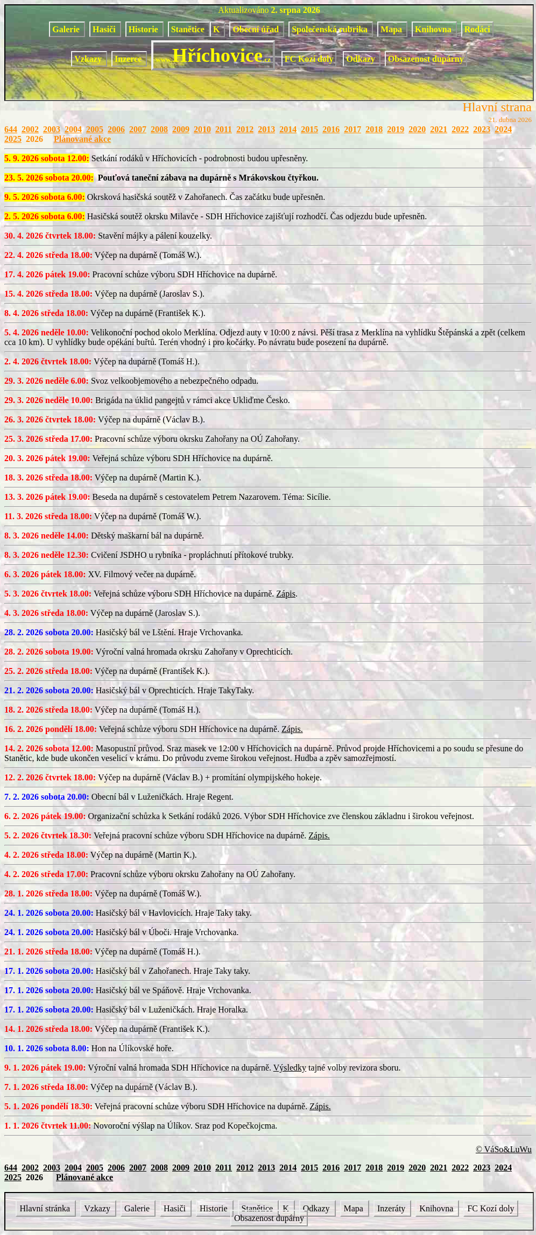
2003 (51, 129)
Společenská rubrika (331, 29)
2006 (116, 129)
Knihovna (434, 29)
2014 (288, 129)
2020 (417, 129)
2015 (309, 129)
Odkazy (361, 58)
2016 (331, 129)
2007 (137, 129)
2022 (460, 129)
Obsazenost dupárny (426, 58)
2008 (159, 129)
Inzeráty (392, 1208)
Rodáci (477, 29)
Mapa (392, 29)
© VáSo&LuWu (504, 1149)
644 (10, 129)
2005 (94, 129)
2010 (202, 129)
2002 (30, 129)
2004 (73, 129)
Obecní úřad (256, 29)
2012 (244, 129)
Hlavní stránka (45, 1208)
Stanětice (189, 29)
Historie (144, 29)
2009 (180, 129)
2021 (438, 129)
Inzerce (129, 58)
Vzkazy (89, 58)
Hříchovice (213, 55)
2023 (481, 129)
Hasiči (105, 29)
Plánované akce (82, 138)
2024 (503, 129)
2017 (352, 129)
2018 (374, 129)
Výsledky (289, 1067)
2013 (266, 129)
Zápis (285, 593)
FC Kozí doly (309, 58)
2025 (13, 138)
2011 (223, 129)
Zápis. (292, 729)
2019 (395, 129)
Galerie (67, 29)
